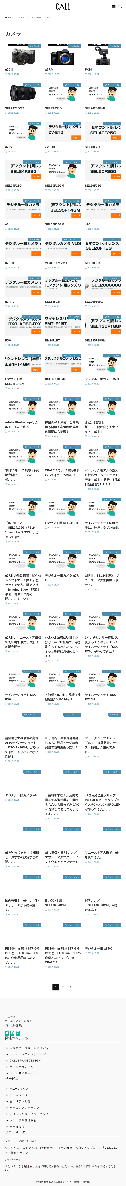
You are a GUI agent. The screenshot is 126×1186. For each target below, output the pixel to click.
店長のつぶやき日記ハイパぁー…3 (33, 1048)
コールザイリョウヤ (23, 1073)
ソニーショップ (19, 1088)
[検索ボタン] (120, 6)
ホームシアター (20, 1095)
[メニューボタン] (113, 6)
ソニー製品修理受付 (23, 1120)
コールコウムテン (22, 1067)
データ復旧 (17, 1126)
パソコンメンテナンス (25, 1107)
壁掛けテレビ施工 (22, 1101)
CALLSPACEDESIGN (25, 1060)
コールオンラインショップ (28, 1054)
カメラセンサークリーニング (29, 1114)
